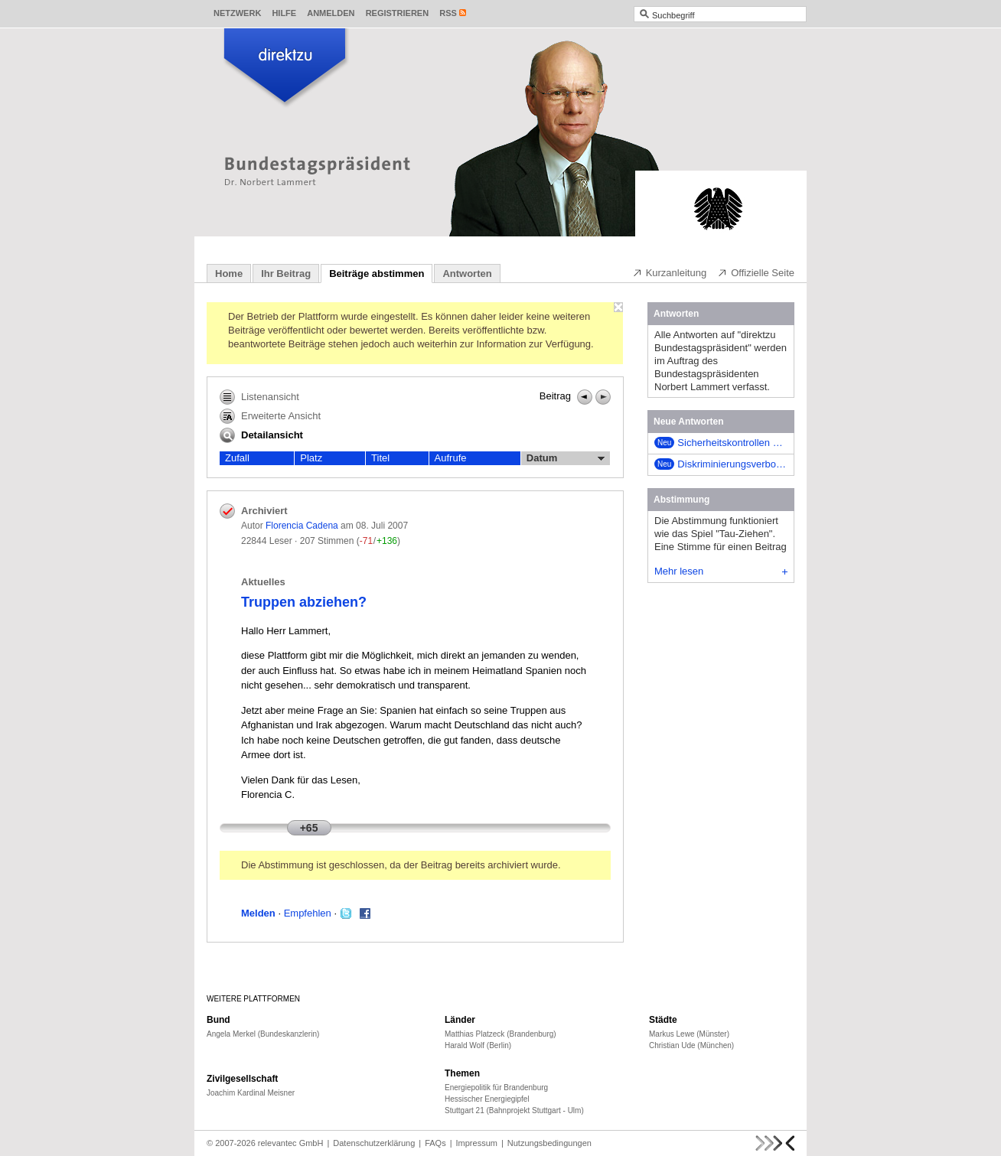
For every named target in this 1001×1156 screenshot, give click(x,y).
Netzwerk (237, 13)
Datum (566, 458)
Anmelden (330, 13)
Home (229, 273)
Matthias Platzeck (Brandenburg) (500, 1034)
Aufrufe (451, 458)
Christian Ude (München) (691, 1045)
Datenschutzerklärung (374, 1143)
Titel (380, 458)
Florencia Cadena (302, 525)
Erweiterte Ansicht (270, 416)
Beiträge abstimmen (376, 273)
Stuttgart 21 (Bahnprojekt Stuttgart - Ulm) (514, 1110)
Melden (258, 913)
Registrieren (397, 13)
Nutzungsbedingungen (549, 1143)
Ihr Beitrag (286, 273)
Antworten (466, 273)
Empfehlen (307, 913)
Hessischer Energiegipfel (487, 1099)
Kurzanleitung (669, 272)
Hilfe (284, 13)
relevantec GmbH (291, 1143)
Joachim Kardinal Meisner (251, 1093)
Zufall (237, 458)
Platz (311, 458)
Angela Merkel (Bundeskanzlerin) (263, 1034)
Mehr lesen (720, 571)
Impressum (476, 1143)
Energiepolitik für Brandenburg (496, 1087)
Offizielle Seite (755, 272)
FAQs (435, 1143)
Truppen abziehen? (304, 602)
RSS (448, 13)
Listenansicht (259, 397)
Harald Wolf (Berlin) (478, 1045)
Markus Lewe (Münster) (689, 1034)
